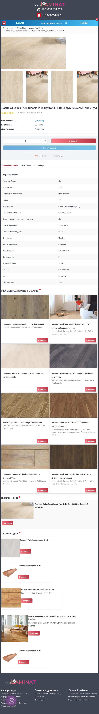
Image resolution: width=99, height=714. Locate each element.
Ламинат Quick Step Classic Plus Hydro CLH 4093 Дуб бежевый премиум (35, 30)
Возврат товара (56, 693)
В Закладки (58, 156)
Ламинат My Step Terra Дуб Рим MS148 (37, 589)
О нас (26, 693)
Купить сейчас (49, 148)
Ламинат (10, 28)
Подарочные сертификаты (79, 700)
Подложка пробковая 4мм (29, 651)
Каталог (19, 23)
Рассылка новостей (89, 697)
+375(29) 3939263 (52, 9)
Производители (41, 700)
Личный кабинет (75, 693)
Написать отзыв (34, 112)
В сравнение (41, 156)
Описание (26, 165)
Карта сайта (39, 697)
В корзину (8, 523)
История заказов (90, 693)
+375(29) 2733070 (51, 15)
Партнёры (23, 703)
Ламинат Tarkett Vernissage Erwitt (34, 540)
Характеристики (9, 165)
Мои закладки (74, 697)
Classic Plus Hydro (36, 28)
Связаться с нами (41, 693)
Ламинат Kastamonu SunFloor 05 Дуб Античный (23, 324)
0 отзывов (20, 112)
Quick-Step (21, 28)
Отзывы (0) (39, 165)
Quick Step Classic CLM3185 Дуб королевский (22, 422)
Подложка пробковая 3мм (29, 566)
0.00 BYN (88, 22)
